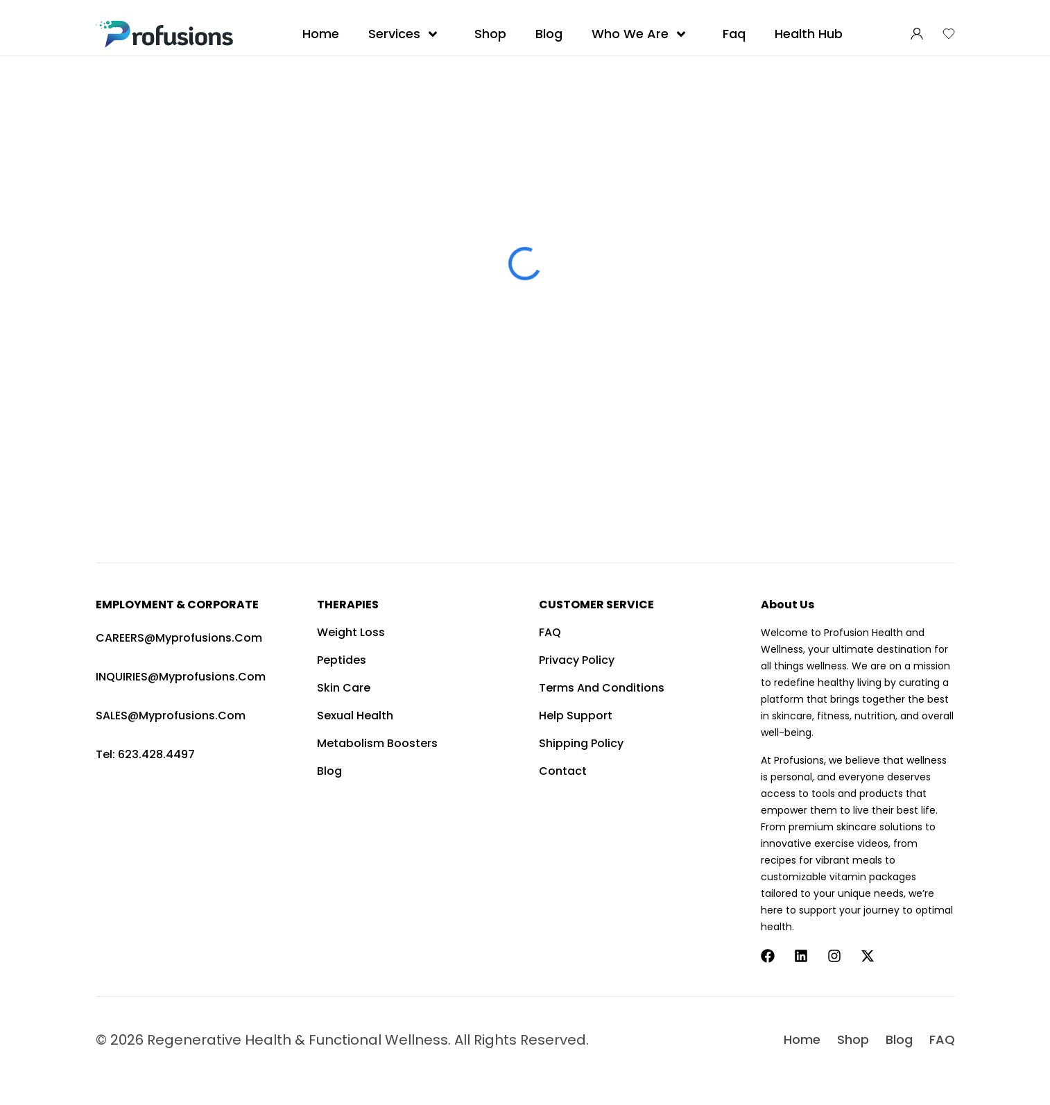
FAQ (550, 632)
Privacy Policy (576, 660)
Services (406, 34)
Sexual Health (355, 715)
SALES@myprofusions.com (171, 715)
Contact (563, 771)
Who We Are (643, 34)
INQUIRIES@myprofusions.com (181, 677)
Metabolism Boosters (377, 743)
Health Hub (809, 33)
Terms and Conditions (601, 688)
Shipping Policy (581, 743)
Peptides (341, 660)
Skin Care (343, 688)
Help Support (575, 715)
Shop (490, 33)
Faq (734, 33)
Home (320, 33)
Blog (548, 33)
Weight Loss (351, 632)
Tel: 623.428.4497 (145, 754)
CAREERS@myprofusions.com (179, 638)
